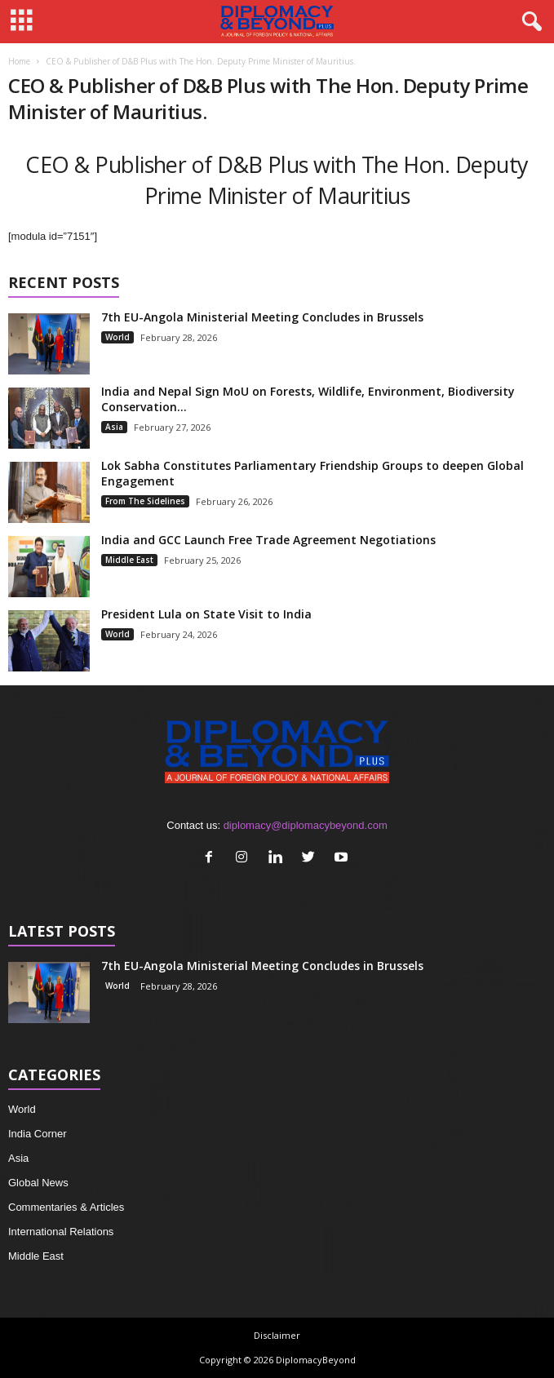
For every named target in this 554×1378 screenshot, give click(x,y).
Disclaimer (277, 1335)
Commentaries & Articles (66, 1207)
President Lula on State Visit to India (206, 614)
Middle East (129, 559)
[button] (529, 22)
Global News (38, 1182)
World (117, 337)
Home (19, 61)
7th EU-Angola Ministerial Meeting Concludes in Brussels (262, 317)
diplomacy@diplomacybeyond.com (306, 825)
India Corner (37, 1134)
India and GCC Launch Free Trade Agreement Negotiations (268, 539)
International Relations (60, 1231)
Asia (114, 426)
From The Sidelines (145, 501)
